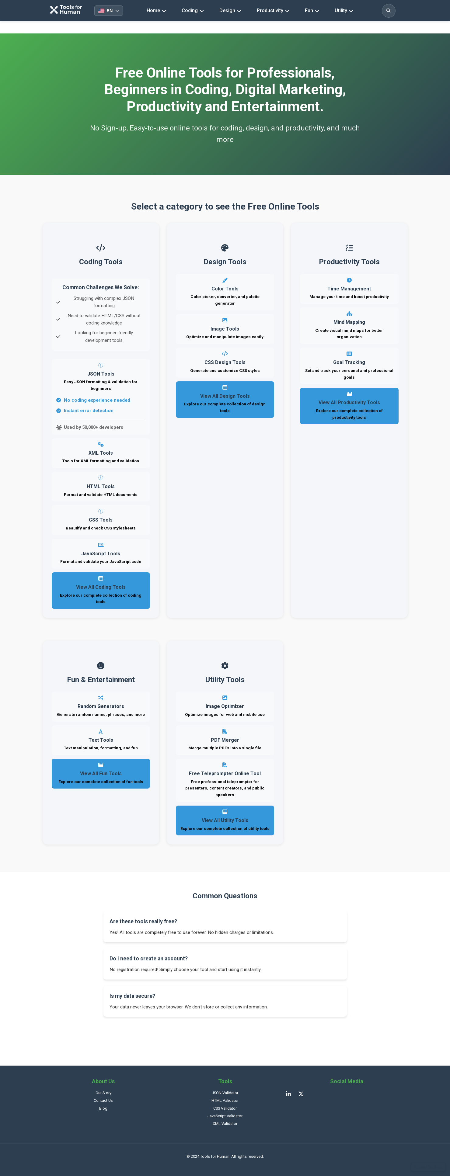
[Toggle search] (389, 11)
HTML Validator (225, 1100)
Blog (103, 1108)
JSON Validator (225, 1093)
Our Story (103, 1093)
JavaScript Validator (225, 1116)
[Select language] (108, 10)
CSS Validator (225, 1108)
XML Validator (225, 1123)
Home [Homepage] (156, 10)
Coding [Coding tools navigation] (193, 10)
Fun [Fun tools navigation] (312, 10)
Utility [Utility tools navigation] (344, 10)
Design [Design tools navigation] (230, 10)
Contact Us (103, 1100)
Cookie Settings (428, 1167)
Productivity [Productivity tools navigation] (273, 10)
